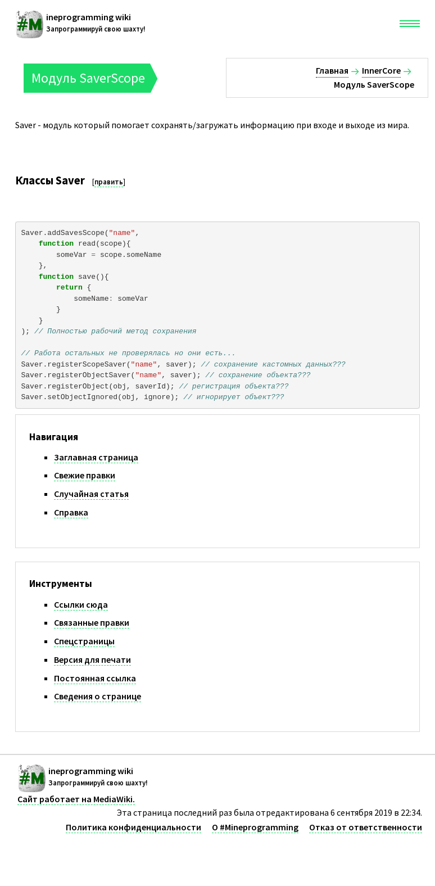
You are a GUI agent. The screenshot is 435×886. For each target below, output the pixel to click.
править (108, 182)
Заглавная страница (96, 457)
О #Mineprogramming (255, 827)
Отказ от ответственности (365, 827)
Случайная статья (91, 493)
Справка (71, 512)
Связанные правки (91, 622)
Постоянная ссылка (95, 678)
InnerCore (381, 70)
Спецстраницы (84, 641)
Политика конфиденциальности (133, 827)
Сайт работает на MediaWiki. (76, 798)
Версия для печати (92, 659)
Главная (332, 70)
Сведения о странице (97, 696)
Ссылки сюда (81, 604)
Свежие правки (84, 475)
